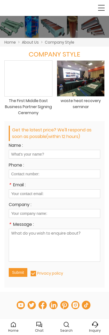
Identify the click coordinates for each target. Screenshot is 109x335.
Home (10, 42)
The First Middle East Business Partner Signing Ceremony (28, 107)
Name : (16, 145)
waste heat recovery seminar (81, 103)
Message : (21, 224)
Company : (20, 205)
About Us (30, 42)
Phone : (16, 165)
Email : (17, 185)
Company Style (59, 42)
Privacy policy (50, 273)
